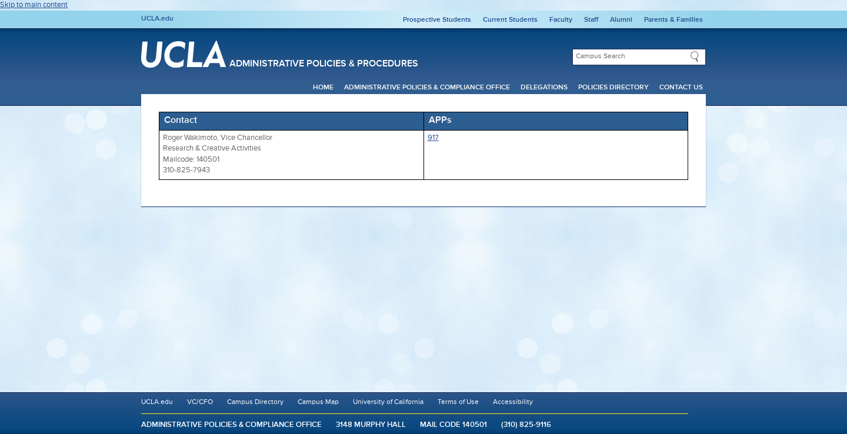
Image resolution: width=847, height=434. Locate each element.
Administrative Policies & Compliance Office (427, 87)
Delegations (544, 87)
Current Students (510, 20)
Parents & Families (673, 20)
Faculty (560, 20)
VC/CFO (200, 402)
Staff (591, 20)
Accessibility (513, 402)
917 (433, 138)
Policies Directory (613, 87)
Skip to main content (34, 5)
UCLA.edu (157, 18)
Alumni (621, 20)
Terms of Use (458, 402)
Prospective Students (437, 20)
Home (323, 87)
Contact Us (681, 87)
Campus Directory (255, 402)
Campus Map (318, 402)
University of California (388, 402)
